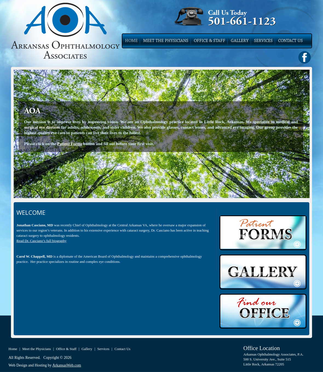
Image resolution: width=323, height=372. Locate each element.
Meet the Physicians (165, 41)
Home (131, 41)
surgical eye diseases (42, 127)
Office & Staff (209, 41)
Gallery (240, 41)
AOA (32, 111)
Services (263, 41)
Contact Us (290, 41)
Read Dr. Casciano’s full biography (41, 241)
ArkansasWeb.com (66, 365)
